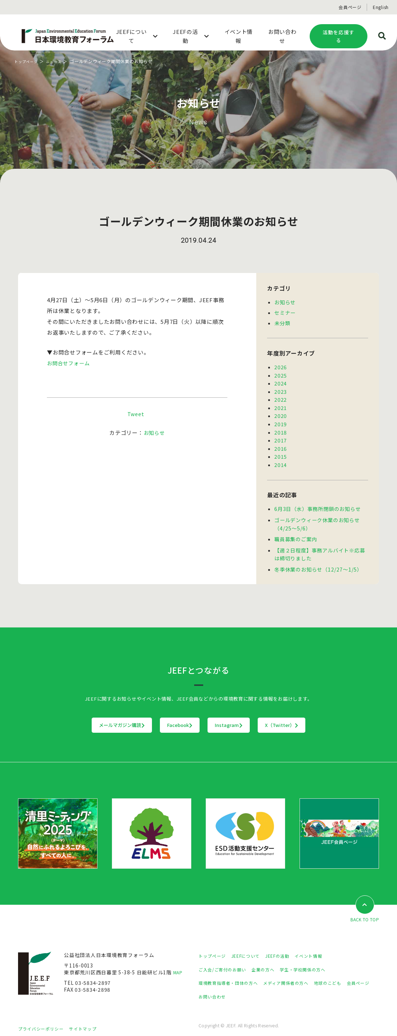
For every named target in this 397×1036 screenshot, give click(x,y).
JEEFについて (252, 948)
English (381, 7)
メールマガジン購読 (77, 716)
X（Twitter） (326, 716)
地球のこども (346, 975)
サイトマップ (92, 1020)
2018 (280, 428)
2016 (280, 443)
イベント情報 (323, 948)
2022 (280, 396)
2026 (280, 365)
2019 (280, 420)
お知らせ (154, 432)
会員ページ (350, 7)
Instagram (244, 716)
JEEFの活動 (288, 948)
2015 (280, 451)
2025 (280, 373)
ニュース (59, 61)
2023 (280, 389)
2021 (280, 404)
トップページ (28, 61)
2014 (280, 459)
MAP (178, 964)
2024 (280, 381)
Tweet (136, 414)
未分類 (282, 322)
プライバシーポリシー (44, 1020)
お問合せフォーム (69, 363)
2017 (280, 435)
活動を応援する (338, 36)
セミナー (285, 312)
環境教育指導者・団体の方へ (232, 975)
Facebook (165, 716)
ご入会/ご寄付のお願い (225, 961)
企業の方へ (272, 961)
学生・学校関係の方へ (317, 961)
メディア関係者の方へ (298, 975)
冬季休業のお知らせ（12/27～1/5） (317, 561)
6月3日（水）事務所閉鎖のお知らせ (317, 502)
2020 (280, 412)
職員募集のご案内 (295, 531)
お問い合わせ (246, 988)
